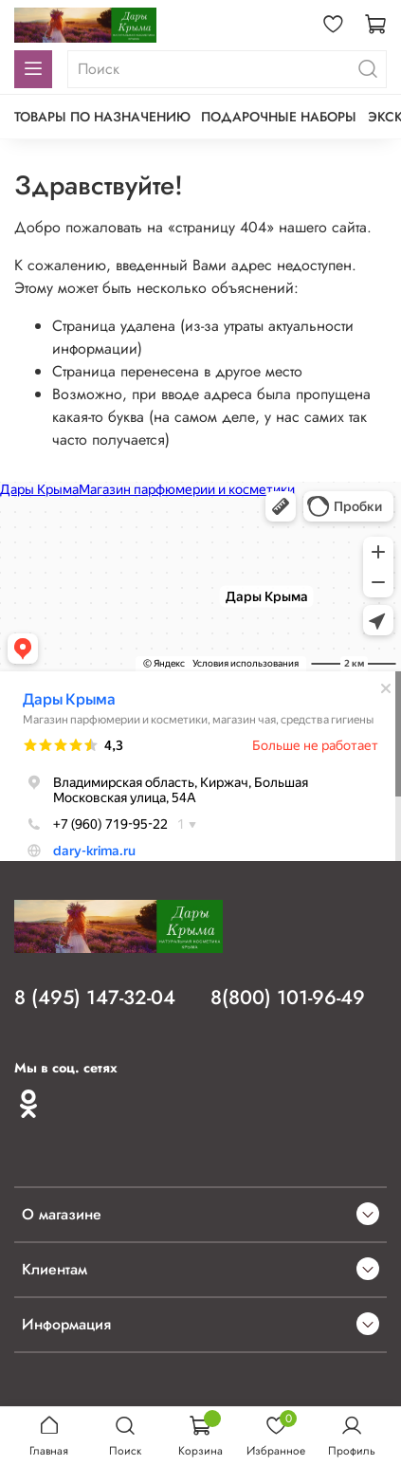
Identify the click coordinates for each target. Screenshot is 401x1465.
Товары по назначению (102, 116)
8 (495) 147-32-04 (94, 997)
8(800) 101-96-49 (287, 997)
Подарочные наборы (278, 116)
